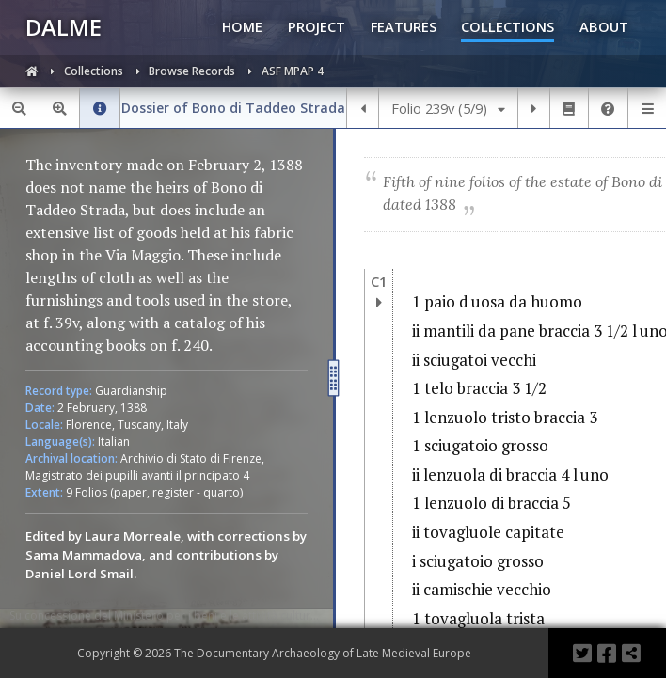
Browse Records (193, 71)
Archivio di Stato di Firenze (191, 458)
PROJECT (316, 26)
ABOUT (603, 26)
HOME (242, 26)
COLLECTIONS (507, 26)
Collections (95, 71)
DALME (63, 26)
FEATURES (403, 26)
